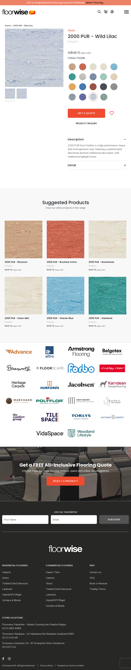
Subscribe (109, 519)
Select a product (65, 481)
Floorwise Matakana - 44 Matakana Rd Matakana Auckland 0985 (38, 634)
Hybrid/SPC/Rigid (11, 594)
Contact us (95, 572)
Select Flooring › (95, 2)
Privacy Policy (46, 665)
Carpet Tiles (53, 572)
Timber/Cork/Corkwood (15, 583)
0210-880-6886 (11, 628)
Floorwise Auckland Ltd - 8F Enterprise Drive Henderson (33, 643)
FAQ (92, 578)
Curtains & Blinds (11, 600)
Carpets (6, 572)
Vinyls (5, 578)
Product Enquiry (86, 123)
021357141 (9, 647)
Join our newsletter (65, 512)
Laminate (7, 589)
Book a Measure (98, 583)
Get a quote (86, 113)
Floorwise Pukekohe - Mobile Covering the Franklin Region (34, 624)
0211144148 (10, 637)
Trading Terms (98, 589)
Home (8, 25)
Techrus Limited (76, 665)
